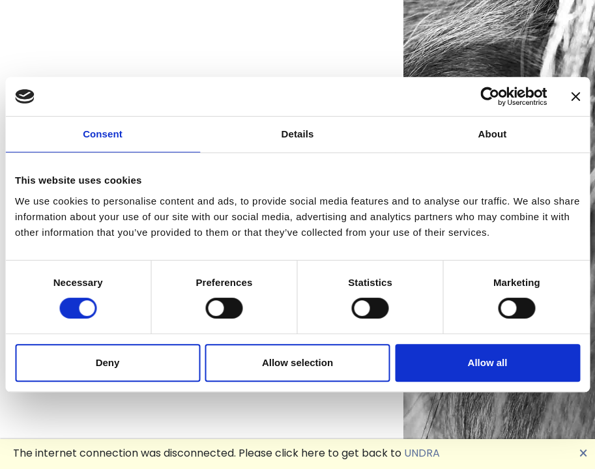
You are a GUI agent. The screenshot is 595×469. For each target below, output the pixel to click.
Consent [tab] (103, 133)
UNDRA (422, 453)
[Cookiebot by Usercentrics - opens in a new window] (490, 96)
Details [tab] (298, 133)
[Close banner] (575, 96)
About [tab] (492, 133)
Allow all (488, 362)
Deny (108, 362)
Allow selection (297, 362)
